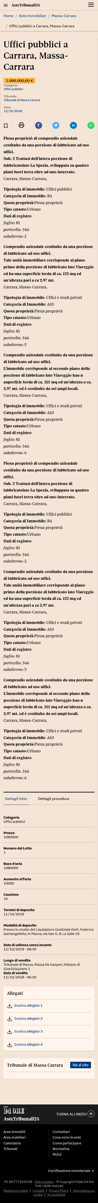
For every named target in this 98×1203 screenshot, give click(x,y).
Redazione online (16, 1191)
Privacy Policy (58, 1191)
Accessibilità (56, 1194)
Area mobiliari (15, 1137)
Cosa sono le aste (67, 1137)
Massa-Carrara (64, 15)
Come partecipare (67, 1143)
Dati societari (44, 1182)
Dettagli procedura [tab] (53, 798)
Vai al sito (80, 1064)
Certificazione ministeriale (69, 1171)
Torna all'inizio (75, 1114)
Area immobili (14, 1132)
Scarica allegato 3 (25, 1031)
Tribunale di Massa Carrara (22, 100)
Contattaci (61, 1132)
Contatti (38, 1191)
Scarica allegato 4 (25, 1044)
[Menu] (91, 5)
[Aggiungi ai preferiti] (6, 125)
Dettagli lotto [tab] (16, 798)
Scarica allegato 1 (25, 1005)
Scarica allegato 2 (25, 1018)
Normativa (61, 1149)
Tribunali (10, 1149)
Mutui (57, 1154)
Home (8, 15)
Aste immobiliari (32, 15)
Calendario (12, 1143)
